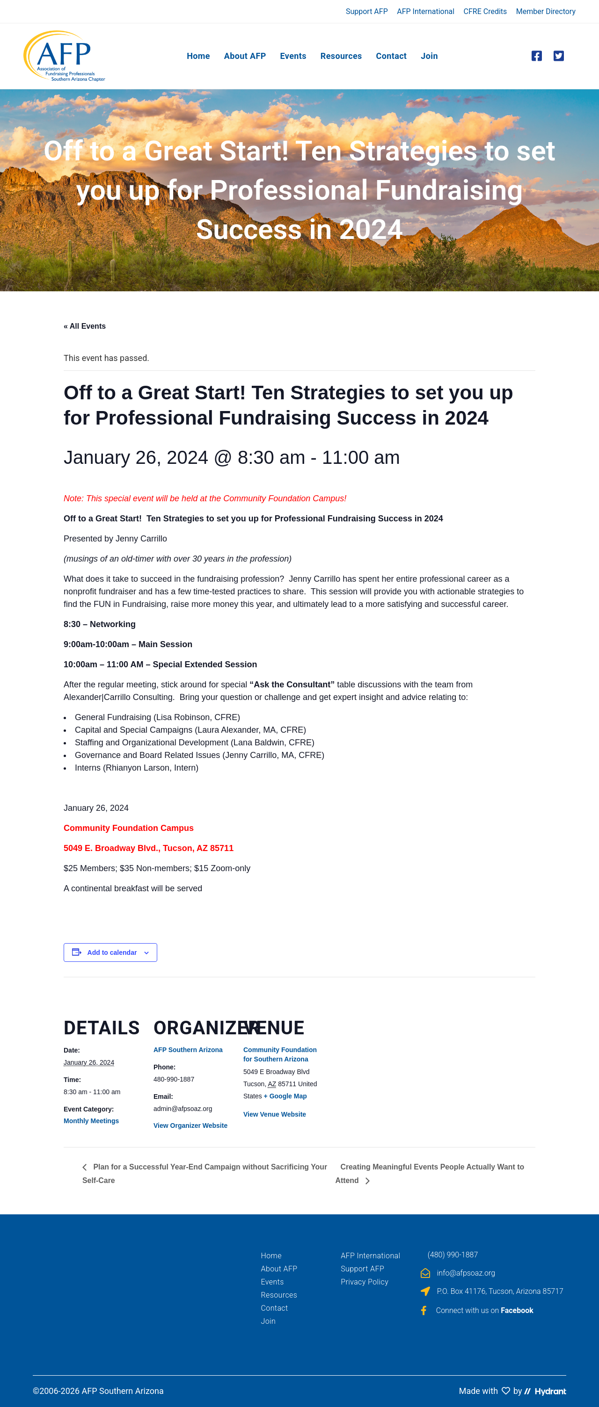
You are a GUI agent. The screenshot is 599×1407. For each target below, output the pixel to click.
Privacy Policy (364, 1281)
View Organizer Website (190, 1125)
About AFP (279, 1268)
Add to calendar (112, 952)
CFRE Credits (485, 11)
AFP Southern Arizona (188, 1049)
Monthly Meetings (91, 1121)
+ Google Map (285, 1096)
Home (271, 1255)
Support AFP (367, 11)
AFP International (425, 11)
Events (272, 1281)
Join (268, 1321)
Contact (274, 1308)
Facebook (517, 1310)
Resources (279, 1295)
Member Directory (546, 11)
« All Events (85, 326)
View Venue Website (274, 1114)
